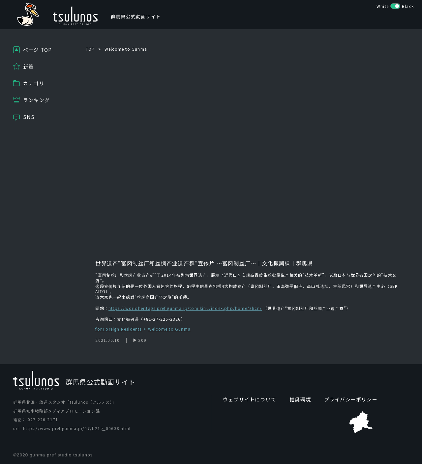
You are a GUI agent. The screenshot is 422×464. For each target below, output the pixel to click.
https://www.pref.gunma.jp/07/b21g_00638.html (77, 428)
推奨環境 (296, 399)
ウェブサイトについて (248, 399)
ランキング (36, 99)
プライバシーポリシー (344, 399)
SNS (29, 116)
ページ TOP (37, 49)
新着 (28, 66)
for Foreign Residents (118, 329)
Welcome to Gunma (126, 49)
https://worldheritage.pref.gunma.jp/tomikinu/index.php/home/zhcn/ (185, 308)
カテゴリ (34, 83)
